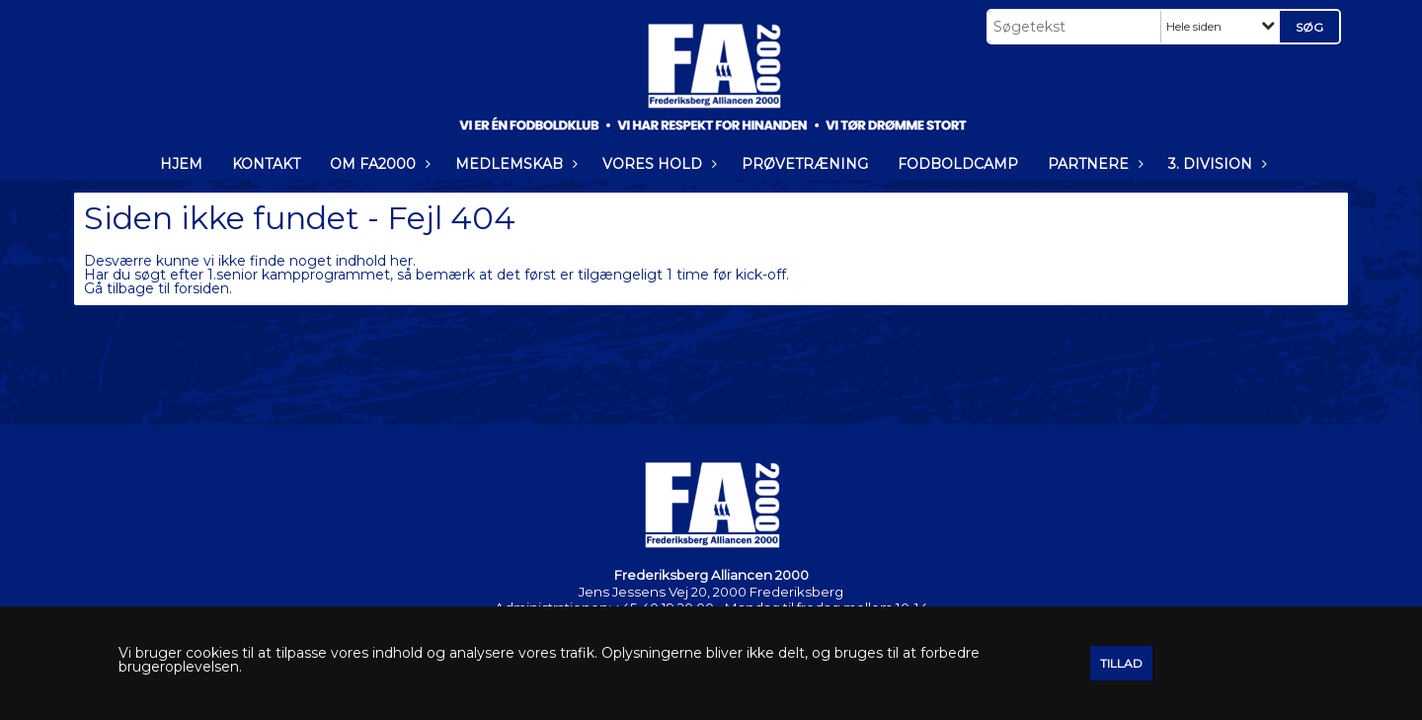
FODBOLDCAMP (958, 164)
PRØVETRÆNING (805, 164)
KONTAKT (266, 164)
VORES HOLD (657, 164)
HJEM (181, 164)
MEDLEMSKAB (514, 164)
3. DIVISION (1215, 164)
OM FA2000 (378, 164)
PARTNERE (1093, 164)
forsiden (201, 288)
